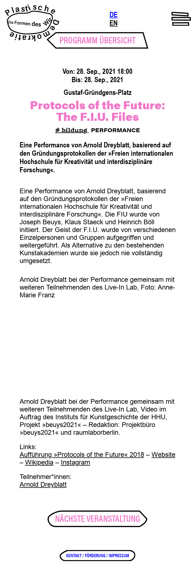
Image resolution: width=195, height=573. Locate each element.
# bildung (72, 131)
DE (114, 15)
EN (114, 23)
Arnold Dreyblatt (43, 484)
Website (163, 454)
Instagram (75, 462)
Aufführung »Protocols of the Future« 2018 (82, 454)
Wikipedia (39, 462)
